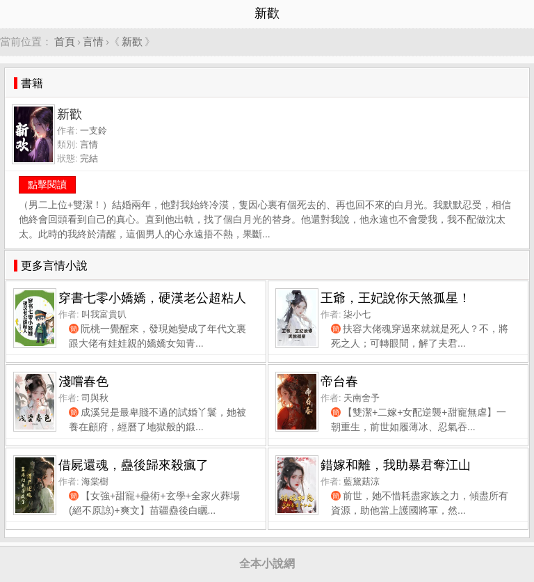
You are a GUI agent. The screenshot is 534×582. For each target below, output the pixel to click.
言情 (93, 41)
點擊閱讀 (47, 184)
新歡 (132, 41)
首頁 (64, 41)
